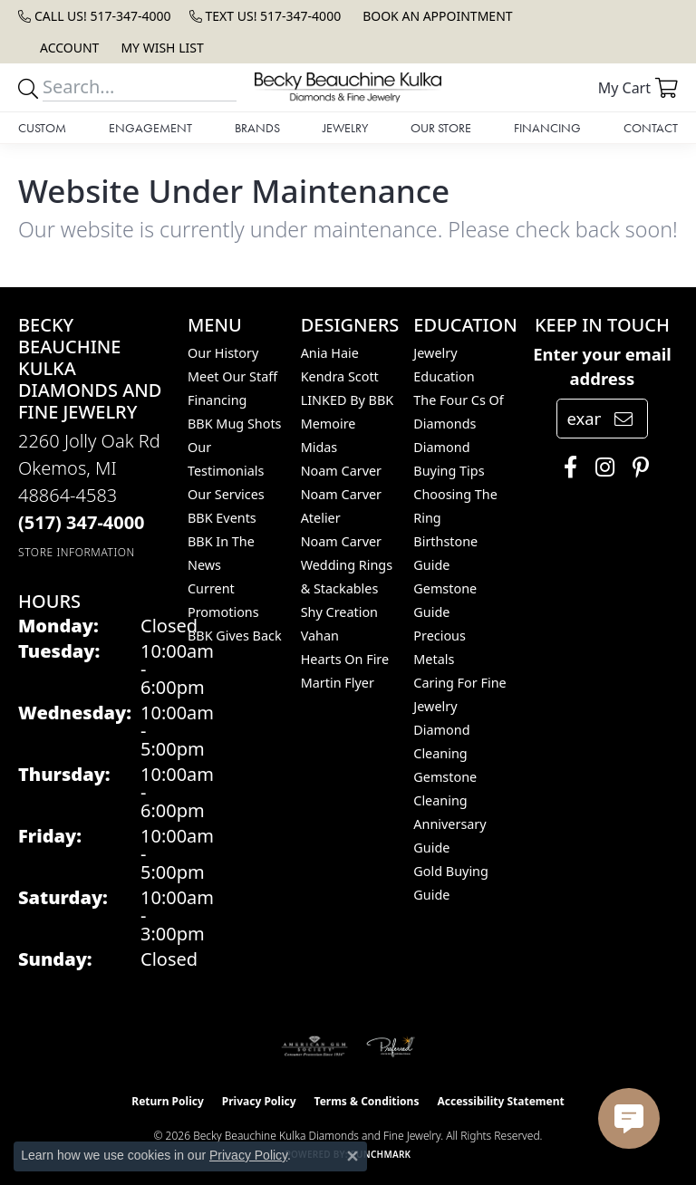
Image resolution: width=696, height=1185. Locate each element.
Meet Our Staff (232, 376)
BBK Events (222, 517)
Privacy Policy (259, 1101)
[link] (94, 16)
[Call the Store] (81, 522)
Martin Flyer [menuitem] (337, 682)
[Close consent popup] (352, 1156)
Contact (651, 128)
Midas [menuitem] (319, 447)
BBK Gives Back (235, 635)
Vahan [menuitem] (320, 635)
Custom (42, 128)
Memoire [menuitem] (328, 423)
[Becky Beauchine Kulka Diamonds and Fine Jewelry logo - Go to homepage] (348, 87)
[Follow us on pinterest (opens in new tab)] (636, 467)
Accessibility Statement (500, 1101)
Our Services (226, 494)
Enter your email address (602, 366)
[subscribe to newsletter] (623, 419)
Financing (547, 128)
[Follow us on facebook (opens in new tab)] (566, 467)
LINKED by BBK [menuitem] (347, 400)
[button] (67, 47)
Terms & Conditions (367, 1101)
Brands (257, 128)
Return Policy (167, 1101)
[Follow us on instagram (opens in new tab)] (600, 467)
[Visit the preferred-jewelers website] (390, 1046)
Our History (223, 352)
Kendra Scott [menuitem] (340, 376)
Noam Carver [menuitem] (341, 470)
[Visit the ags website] (314, 1046)
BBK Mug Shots (234, 423)
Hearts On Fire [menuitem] (345, 659)
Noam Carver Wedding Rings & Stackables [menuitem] (346, 565)
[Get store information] (76, 552)
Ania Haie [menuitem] (330, 352)
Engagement (150, 128)
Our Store (441, 128)
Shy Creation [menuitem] (339, 612)
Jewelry (345, 128)
